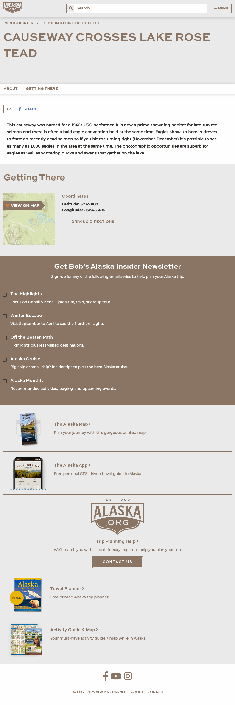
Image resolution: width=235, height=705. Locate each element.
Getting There (42, 89)
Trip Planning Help (117, 541)
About (11, 89)
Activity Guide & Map (74, 630)
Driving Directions (93, 222)
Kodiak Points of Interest (73, 23)
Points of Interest (21, 23)
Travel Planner (67, 589)
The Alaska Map (72, 424)
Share (28, 109)
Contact (156, 692)
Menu (221, 8)
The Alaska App (72, 465)
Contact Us (118, 562)
